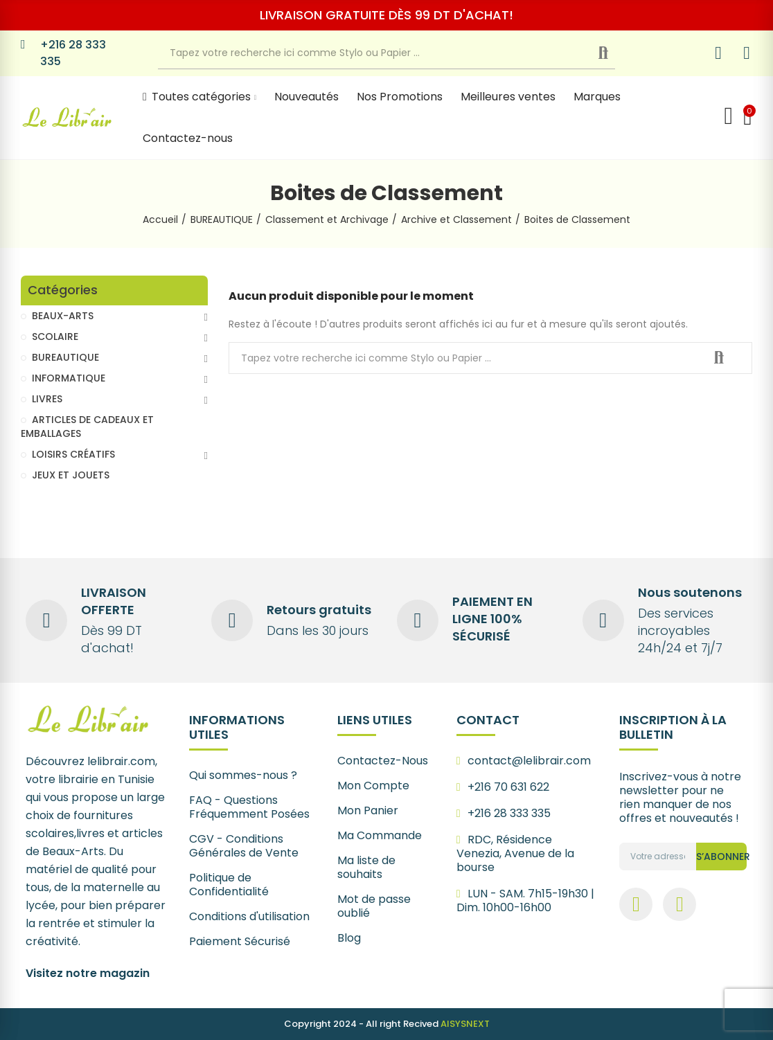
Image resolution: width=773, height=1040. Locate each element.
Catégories (63, 290)
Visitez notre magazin (88, 973)
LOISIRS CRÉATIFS (73, 454)
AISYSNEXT (465, 1023)
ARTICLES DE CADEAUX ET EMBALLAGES (87, 426)
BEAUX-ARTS (63, 316)
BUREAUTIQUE (65, 357)
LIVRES (47, 399)
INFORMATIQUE (68, 378)
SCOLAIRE (55, 336)
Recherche (614, 53)
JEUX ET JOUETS (70, 475)
